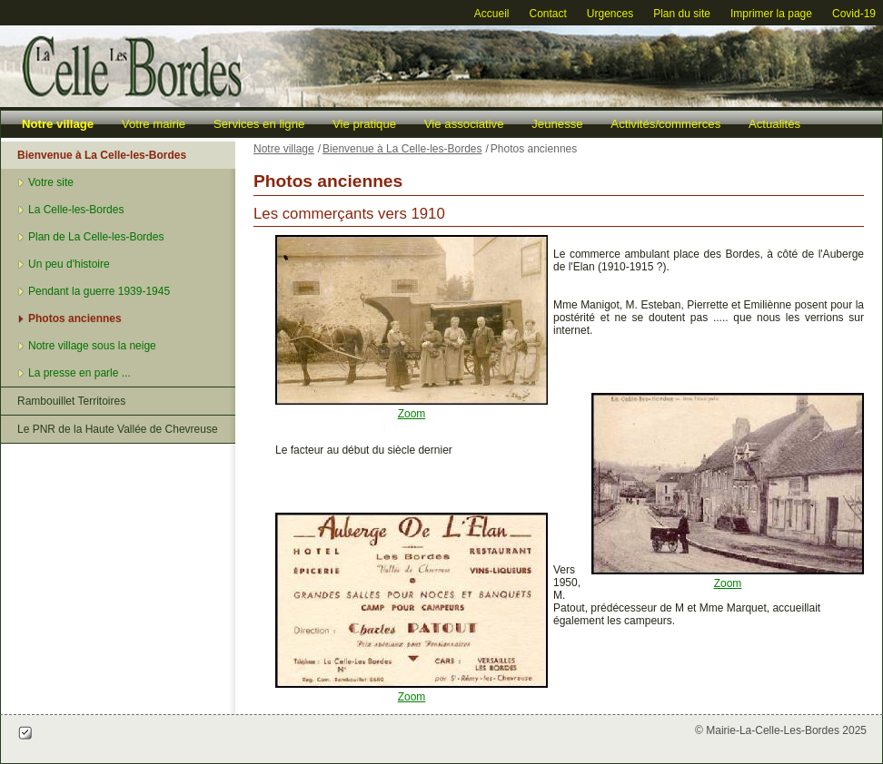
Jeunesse (556, 124)
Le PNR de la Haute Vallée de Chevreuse (117, 429)
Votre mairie (153, 124)
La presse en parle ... (79, 373)
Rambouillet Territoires (71, 401)
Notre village (58, 124)
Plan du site (681, 13)
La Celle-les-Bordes (76, 209)
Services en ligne (258, 124)
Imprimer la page (771, 13)
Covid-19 (854, 13)
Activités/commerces (665, 124)
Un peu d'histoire (69, 264)
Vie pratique (364, 124)
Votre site (51, 182)
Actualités (774, 124)
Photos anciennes (75, 318)
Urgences (610, 13)
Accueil (492, 13)
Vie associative (464, 124)
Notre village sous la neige (92, 345)
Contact (547, 13)
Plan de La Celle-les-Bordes (96, 236)
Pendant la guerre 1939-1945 (99, 291)
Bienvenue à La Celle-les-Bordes (101, 155)
